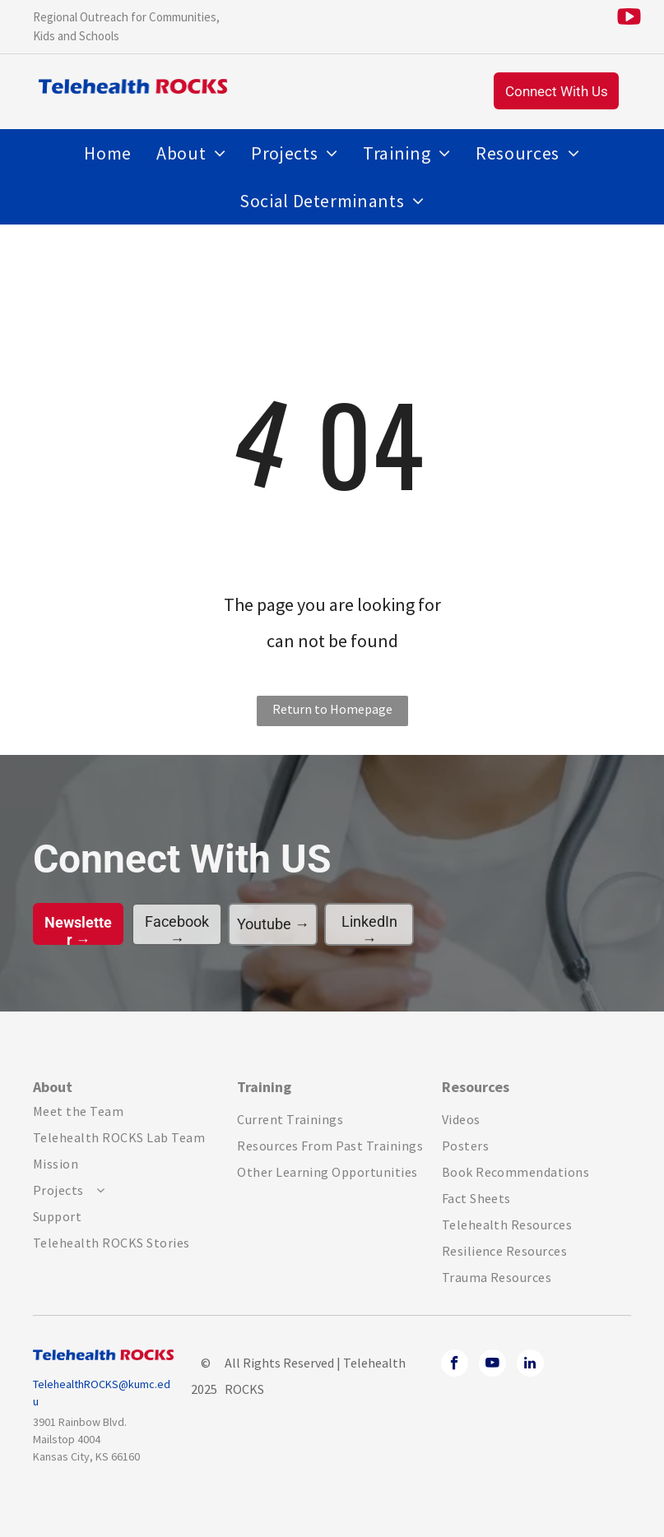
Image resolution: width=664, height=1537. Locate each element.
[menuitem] (108, 153)
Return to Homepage (332, 709)
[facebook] (454, 1365)
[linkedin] (530, 1365)
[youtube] (492, 1365)
